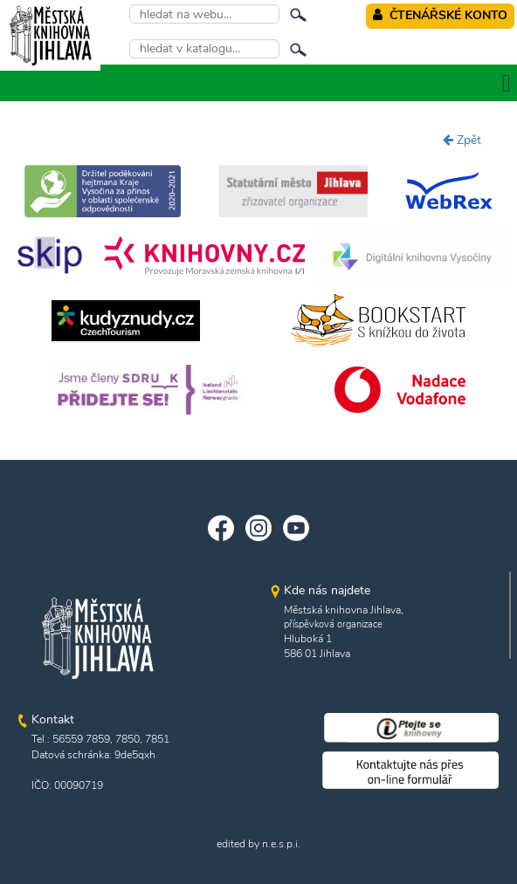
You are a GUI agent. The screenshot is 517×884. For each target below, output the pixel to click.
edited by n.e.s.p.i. (258, 844)
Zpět (462, 140)
